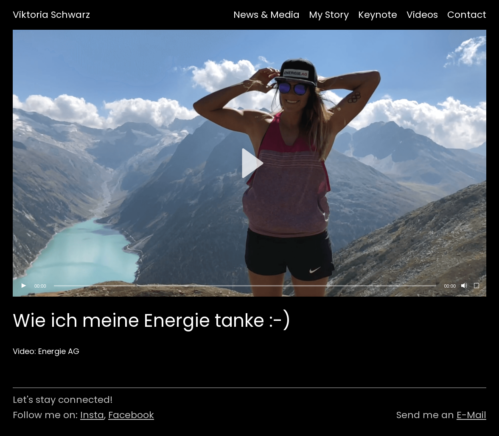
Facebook (131, 415)
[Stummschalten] (463, 286)
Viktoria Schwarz (51, 15)
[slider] (245, 285)
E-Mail (471, 415)
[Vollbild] (477, 286)
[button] (249, 163)
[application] (249, 163)
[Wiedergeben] (23, 286)
